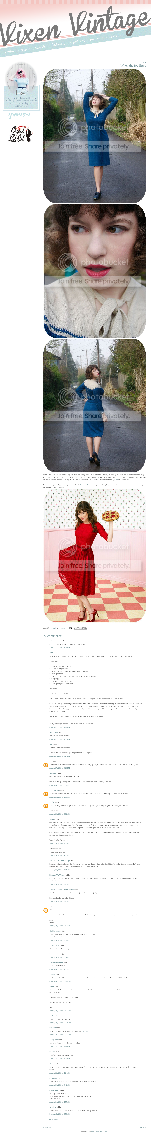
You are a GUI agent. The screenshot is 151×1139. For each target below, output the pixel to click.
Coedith (52, 1052)
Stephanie (53, 1078)
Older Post (142, 1127)
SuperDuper (54, 1090)
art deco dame (54, 641)
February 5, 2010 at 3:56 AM (59, 1114)
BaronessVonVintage (57, 875)
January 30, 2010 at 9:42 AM (59, 1085)
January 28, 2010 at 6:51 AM (59, 940)
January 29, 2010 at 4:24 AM (59, 1073)
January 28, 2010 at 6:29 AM (59, 901)
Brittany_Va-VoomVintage (59, 860)
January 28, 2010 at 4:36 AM (59, 855)
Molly (51, 802)
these (116, 480)
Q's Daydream (54, 931)
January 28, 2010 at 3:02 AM (59, 814)
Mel (50, 761)
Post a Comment (52, 1119)
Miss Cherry (54, 790)
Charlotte (53, 1028)
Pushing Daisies (86, 485)
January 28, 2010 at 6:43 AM (59, 926)
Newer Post (47, 1127)
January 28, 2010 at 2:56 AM (59, 797)
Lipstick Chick (55, 945)
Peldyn (52, 653)
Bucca (51, 1064)
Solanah (52, 986)
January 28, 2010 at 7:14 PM (59, 1058)
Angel (51, 744)
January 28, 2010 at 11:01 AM (60, 1023)
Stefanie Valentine (56, 962)
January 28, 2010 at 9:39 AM (59, 969)
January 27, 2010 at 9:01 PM (59, 727)
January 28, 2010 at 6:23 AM (59, 884)
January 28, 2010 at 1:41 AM (59, 785)
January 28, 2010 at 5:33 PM (59, 1047)
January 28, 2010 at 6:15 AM (59, 870)
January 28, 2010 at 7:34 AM (59, 957)
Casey (51, 819)
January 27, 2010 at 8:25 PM (59, 647)
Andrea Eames (55, 1016)
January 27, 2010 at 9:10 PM (59, 739)
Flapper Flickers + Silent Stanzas (62, 889)
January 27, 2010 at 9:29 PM (59, 768)
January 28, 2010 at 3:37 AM (59, 843)
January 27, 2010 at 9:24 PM (59, 756)
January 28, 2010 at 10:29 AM (60, 1011)
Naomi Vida (53, 732)
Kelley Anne (54, 1040)
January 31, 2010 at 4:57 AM (59, 1102)
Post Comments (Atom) (99, 1132)
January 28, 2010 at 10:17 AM (60, 981)
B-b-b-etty (53, 773)
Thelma (52, 974)
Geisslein (52, 1107)
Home (95, 1127)
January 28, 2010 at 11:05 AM (60, 1035)
